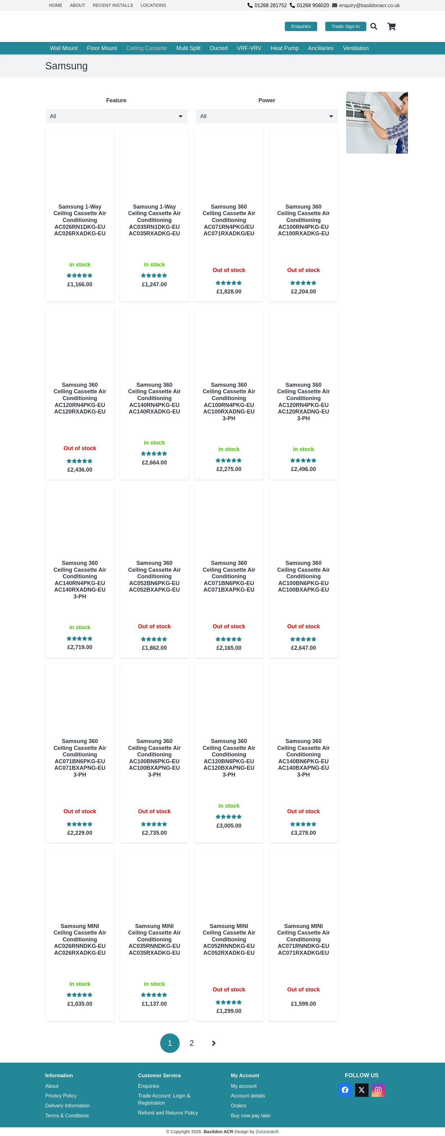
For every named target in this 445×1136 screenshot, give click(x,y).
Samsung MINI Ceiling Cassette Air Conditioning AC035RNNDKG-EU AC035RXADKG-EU (154, 939)
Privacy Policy (61, 1095)
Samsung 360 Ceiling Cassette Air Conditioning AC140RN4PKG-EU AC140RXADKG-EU (154, 398)
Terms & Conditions (67, 1115)
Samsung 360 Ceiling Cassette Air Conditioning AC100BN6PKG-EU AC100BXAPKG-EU (303, 576)
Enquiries (148, 1086)
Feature (116, 100)
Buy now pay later (251, 1115)
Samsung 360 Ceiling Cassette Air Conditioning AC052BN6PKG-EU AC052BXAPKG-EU (154, 576)
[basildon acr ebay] (377, 192)
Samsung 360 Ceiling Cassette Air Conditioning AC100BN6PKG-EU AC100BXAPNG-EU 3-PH (154, 758)
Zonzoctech (267, 1131)
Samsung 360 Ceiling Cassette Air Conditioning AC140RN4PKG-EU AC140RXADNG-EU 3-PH (79, 580)
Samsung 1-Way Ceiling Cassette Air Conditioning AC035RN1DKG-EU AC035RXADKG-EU (154, 220)
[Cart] (391, 26)
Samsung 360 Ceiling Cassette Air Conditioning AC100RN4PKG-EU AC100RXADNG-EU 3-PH (228, 402)
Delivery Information (67, 1105)
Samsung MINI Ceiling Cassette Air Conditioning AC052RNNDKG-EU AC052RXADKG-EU (228, 939)
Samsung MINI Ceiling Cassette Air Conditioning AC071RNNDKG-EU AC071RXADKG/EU (303, 939)
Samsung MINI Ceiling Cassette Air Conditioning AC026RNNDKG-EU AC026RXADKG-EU (79, 939)
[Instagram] (378, 1090)
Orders (238, 1105)
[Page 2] (191, 1043)
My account (244, 1086)
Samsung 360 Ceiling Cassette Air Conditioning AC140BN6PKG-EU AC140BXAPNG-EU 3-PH (303, 758)
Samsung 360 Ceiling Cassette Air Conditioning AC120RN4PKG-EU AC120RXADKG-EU (79, 398)
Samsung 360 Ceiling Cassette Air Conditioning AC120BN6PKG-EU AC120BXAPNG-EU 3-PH (228, 758)
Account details (248, 1095)
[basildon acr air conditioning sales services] (85, 26)
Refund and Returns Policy (168, 1112)
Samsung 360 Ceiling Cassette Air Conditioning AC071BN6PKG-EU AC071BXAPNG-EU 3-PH (79, 758)
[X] (362, 1090)
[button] (373, 26)
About (51, 1086)
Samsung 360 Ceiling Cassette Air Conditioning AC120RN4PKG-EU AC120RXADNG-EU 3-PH (303, 402)
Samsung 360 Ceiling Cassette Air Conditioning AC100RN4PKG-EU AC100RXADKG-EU (303, 220)
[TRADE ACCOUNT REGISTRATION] (377, 123)
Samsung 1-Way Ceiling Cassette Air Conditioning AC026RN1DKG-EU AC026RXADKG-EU (79, 220)
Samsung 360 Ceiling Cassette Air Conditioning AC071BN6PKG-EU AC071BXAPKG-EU (228, 576)
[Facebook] (345, 1090)
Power (266, 100)
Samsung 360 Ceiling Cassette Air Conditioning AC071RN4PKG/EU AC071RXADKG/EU (228, 220)
